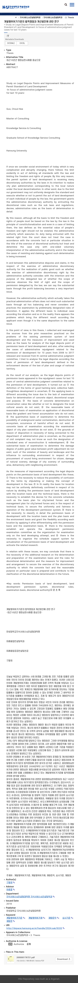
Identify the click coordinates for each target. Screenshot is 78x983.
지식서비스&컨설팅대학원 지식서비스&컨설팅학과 (29, 897)
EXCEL (22, 43)
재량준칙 (52, 918)
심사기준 (66, 918)
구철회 (9, 882)
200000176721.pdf (26, 957)
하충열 (9, 890)
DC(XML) (11, 43)
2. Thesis (35, 935)
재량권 (9, 921)
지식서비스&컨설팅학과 (17, 935)
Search (65, 4)
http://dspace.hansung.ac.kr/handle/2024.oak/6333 (34, 928)
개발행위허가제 (35, 918)
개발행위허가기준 (14, 918)
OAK (16, 7)
